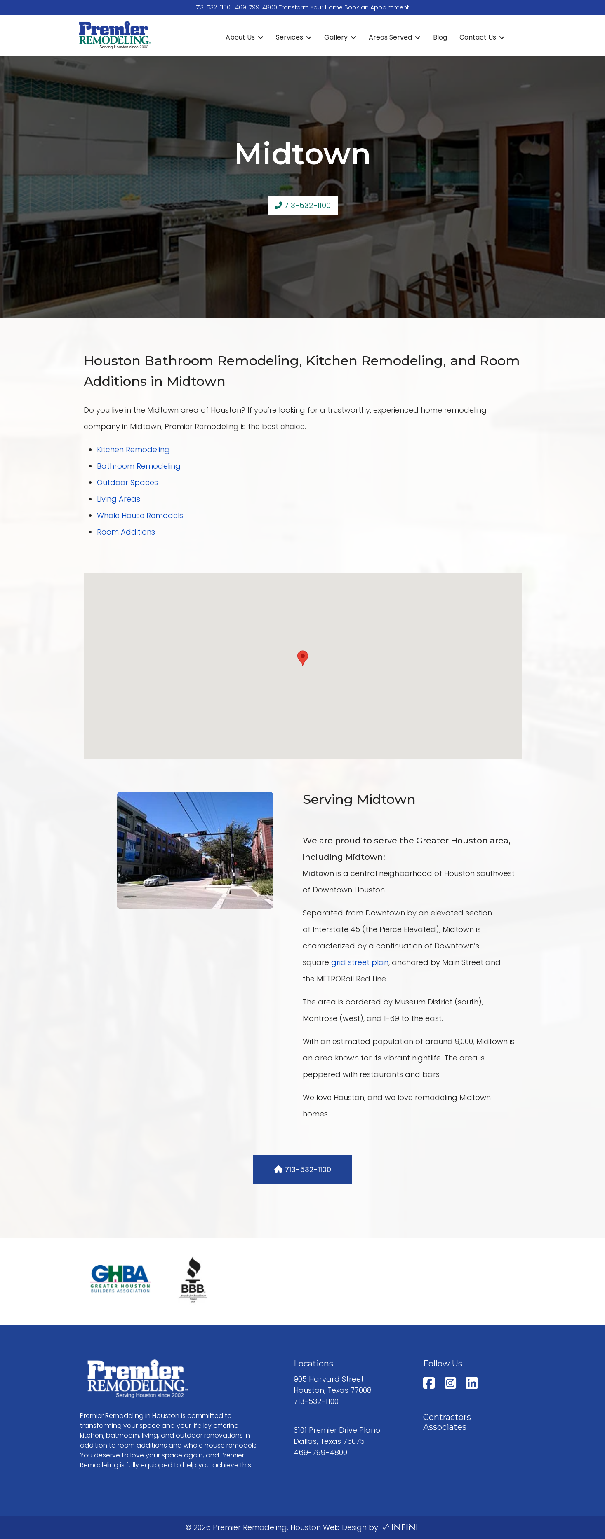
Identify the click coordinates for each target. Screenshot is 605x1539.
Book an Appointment (376, 7)
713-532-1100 (213, 7)
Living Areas (118, 499)
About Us (240, 37)
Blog (440, 37)
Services (289, 37)
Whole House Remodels (140, 515)
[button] (302, 658)
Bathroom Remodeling (139, 466)
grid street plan (359, 962)
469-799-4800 (256, 7)
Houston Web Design (328, 1527)
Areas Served (390, 37)
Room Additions (126, 532)
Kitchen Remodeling (133, 449)
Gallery (336, 37)
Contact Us (477, 37)
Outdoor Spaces (127, 482)
